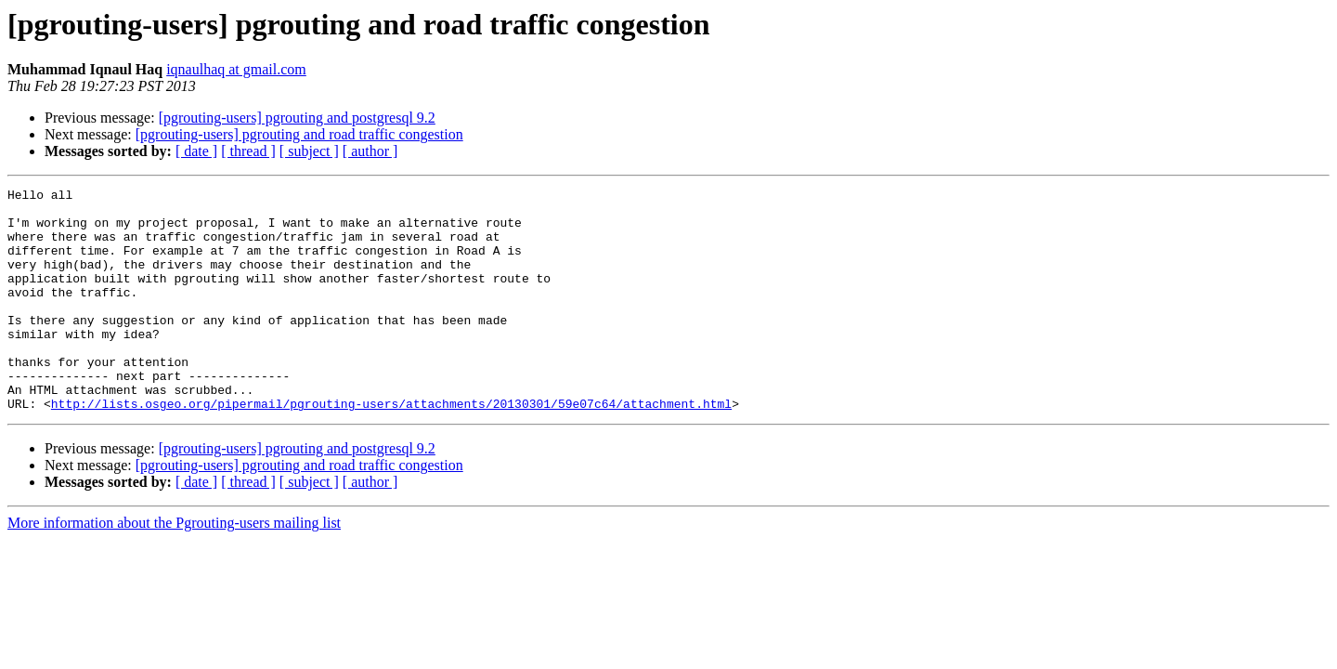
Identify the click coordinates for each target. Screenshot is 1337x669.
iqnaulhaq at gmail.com (236, 69)
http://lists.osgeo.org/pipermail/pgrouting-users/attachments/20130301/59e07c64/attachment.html (391, 447)
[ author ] (370, 151)
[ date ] (196, 151)
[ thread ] (248, 151)
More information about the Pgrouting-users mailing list (174, 567)
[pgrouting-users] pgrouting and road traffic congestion (299, 134)
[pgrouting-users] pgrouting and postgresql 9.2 (297, 117)
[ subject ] (309, 151)
